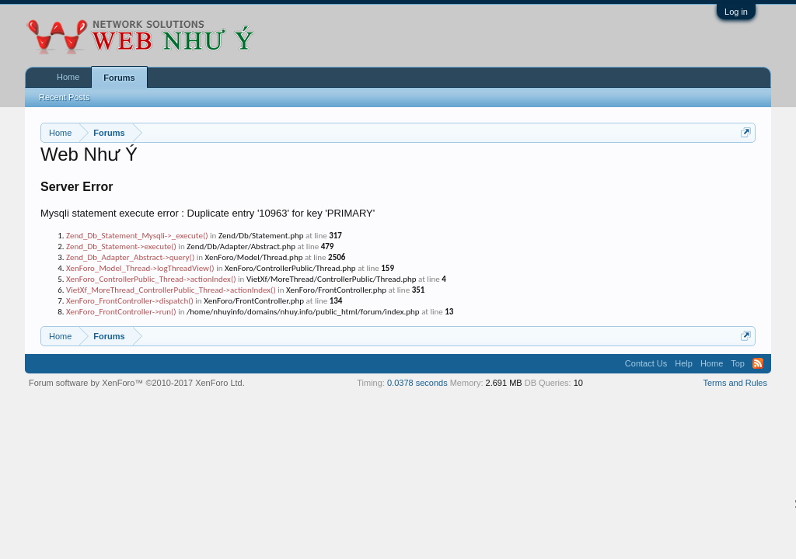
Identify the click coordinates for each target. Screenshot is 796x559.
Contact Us (646, 363)
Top (738, 363)
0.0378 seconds (417, 382)
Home (68, 77)
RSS (757, 363)
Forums (118, 77)
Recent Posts (64, 97)
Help (684, 363)
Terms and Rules (735, 382)
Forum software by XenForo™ (137, 382)
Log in (736, 11)
